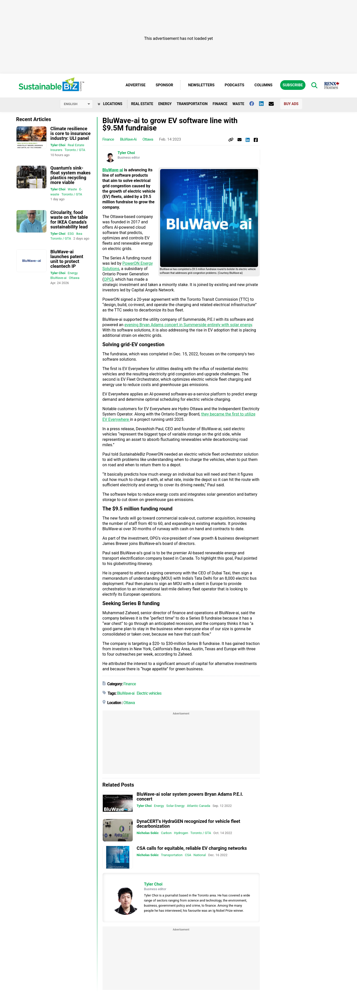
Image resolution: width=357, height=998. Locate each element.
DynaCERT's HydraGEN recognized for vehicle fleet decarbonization (188, 824)
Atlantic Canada (198, 806)
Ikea (79, 234)
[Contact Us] (274, 103)
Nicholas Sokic (148, 833)
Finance (220, 104)
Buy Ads (291, 104)
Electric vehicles (149, 693)
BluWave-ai (58, 278)
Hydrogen (181, 833)
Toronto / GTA (74, 150)
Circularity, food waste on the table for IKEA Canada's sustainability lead (69, 219)
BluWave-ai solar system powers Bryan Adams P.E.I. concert (190, 797)
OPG (108, 279)
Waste (238, 104)
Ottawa (74, 278)
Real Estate (142, 104)
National (200, 855)
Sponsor (164, 85)
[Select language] (76, 104)
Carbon (166, 833)
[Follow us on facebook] (254, 103)
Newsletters (201, 85)
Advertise (135, 85)
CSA (188, 855)
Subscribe (293, 85)
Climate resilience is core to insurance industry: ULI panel (70, 133)
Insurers (56, 150)
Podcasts (234, 85)
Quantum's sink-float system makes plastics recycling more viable (70, 175)
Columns (263, 85)
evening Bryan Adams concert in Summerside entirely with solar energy (188, 325)
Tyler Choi (57, 145)
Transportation (192, 104)
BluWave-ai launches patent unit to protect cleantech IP (66, 259)
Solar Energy (175, 806)
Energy (165, 104)
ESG (71, 234)
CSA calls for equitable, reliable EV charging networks (192, 848)
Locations (110, 104)
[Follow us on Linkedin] (264, 103)
